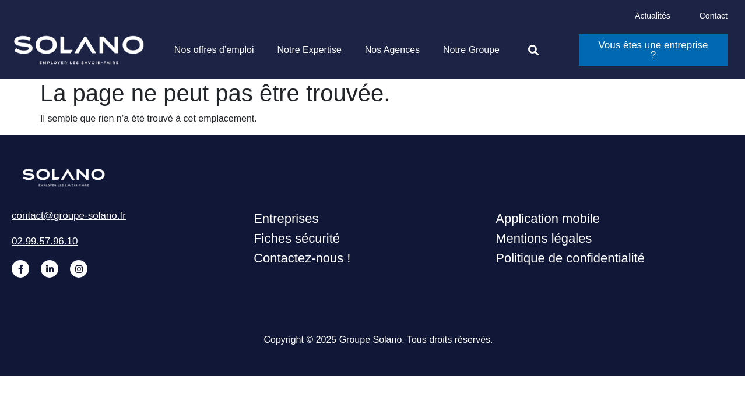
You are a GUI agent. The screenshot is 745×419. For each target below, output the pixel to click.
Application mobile (548, 218)
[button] (533, 50)
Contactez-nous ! (302, 258)
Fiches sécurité (297, 238)
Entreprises (286, 218)
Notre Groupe (471, 50)
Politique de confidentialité (570, 258)
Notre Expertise (309, 50)
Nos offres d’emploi (214, 50)
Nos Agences (392, 50)
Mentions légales (544, 238)
